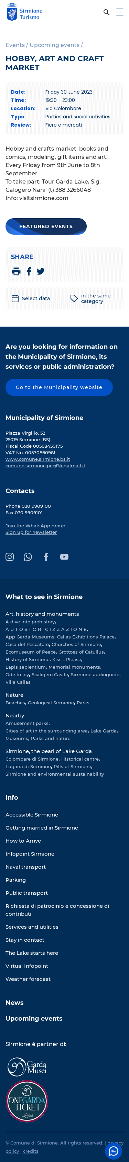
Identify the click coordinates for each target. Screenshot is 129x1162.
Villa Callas (18, 682)
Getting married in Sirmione (42, 827)
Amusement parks (27, 723)
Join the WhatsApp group (35, 525)
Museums (17, 738)
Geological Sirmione (51, 702)
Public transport (27, 893)
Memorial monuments (74, 667)
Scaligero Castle (50, 674)
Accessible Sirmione (32, 814)
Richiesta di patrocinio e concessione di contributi (57, 910)
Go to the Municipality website (59, 387)
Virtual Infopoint (27, 966)
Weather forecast (28, 979)
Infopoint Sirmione (30, 853)
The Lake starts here (32, 953)
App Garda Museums (30, 636)
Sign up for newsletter (31, 532)
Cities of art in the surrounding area (47, 730)
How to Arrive (23, 840)
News (15, 1003)
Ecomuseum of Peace (31, 652)
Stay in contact (25, 940)
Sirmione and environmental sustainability (55, 774)
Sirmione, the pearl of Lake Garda (49, 751)
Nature (14, 695)
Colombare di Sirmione (32, 759)
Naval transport (26, 867)
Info (12, 797)
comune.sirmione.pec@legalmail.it (45, 465)
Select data (30, 298)
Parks (83, 702)
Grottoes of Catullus (81, 652)
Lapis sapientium (26, 667)
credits (31, 1151)
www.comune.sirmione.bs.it (38, 459)
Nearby (15, 715)
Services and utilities (32, 927)
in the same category (90, 298)
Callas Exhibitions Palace (86, 636)
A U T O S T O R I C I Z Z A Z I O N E (46, 629)
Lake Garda (103, 730)
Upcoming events (34, 1018)
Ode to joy (17, 674)
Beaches (15, 702)
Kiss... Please (66, 659)
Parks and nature (51, 738)
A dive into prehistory (30, 621)
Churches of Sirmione (76, 644)
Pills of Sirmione (72, 766)
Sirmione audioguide (95, 674)
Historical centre (80, 759)
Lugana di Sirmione (28, 766)
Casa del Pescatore (27, 644)
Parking (16, 880)
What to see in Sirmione (44, 597)
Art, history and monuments (42, 614)
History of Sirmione (28, 659)
